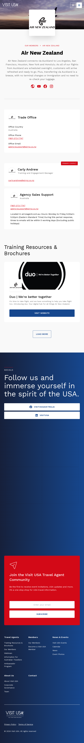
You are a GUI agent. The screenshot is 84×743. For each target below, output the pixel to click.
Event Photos (58, 654)
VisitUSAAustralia (42, 406)
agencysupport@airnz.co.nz (22, 147)
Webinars (8, 653)
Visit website (42, 313)
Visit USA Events (60, 643)
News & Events (60, 637)
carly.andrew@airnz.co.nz (21, 180)
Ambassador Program (9, 664)
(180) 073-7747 (15, 138)
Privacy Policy (10, 724)
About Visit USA (11, 681)
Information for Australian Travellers (13, 658)
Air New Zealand (50, 46)
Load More (42, 334)
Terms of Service (25, 724)
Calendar (56, 647)
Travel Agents (11, 637)
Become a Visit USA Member (37, 648)
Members (33, 637)
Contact (32, 675)
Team (6, 691)
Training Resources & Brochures (13, 644)
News (55, 650)
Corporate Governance (9, 686)
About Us (9, 675)
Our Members (31, 46)
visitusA (42, 415)
